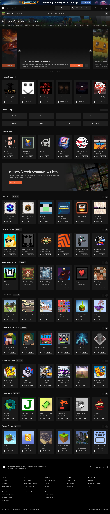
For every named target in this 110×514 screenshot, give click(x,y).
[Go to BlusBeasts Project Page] (46, 212)
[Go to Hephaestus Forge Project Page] (82, 212)
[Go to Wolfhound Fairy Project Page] (46, 277)
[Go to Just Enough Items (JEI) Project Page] (28, 409)
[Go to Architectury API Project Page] (64, 409)
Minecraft (4, 483)
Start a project (27, 480)
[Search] (106, 13)
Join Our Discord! (50, 480)
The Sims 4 (5, 489)
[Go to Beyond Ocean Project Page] (100, 147)
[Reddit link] (107, 467)
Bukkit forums (49, 494)
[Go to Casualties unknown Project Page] (64, 277)
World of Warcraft (7, 486)
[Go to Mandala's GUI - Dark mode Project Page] (64, 343)
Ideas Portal (48, 483)
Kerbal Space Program (8, 494)
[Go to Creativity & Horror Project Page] (28, 245)
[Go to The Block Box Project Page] (28, 147)
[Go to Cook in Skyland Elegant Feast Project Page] (82, 245)
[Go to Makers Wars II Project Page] (46, 310)
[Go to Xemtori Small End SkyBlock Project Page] (100, 310)
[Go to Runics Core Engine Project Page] (10, 212)
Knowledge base (71, 480)
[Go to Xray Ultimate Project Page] (82, 343)
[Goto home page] (7, 8)
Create (27, 8)
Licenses (25, 509)
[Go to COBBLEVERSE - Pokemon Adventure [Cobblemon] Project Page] (28, 376)
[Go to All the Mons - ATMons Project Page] (100, 376)
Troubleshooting (71, 483)
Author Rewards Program (30, 486)
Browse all (104, 110)
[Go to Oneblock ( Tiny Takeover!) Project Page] (10, 441)
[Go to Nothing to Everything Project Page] (82, 310)
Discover (10, 13)
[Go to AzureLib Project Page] (64, 212)
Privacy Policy (16, 509)
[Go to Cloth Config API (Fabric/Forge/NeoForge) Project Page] (46, 409)
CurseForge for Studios (94, 483)
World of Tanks (6, 500)
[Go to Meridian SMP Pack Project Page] (46, 245)
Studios (36, 8)
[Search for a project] (75, 14)
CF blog (47, 486)
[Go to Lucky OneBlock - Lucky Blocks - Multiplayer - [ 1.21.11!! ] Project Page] (28, 441)
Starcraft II (5, 492)
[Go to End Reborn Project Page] (100, 212)
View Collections (15, 183)
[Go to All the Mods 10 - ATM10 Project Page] (10, 376)
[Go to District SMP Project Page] (64, 245)
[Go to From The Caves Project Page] (64, 92)
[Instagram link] (90, 467)
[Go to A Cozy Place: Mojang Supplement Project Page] (28, 277)
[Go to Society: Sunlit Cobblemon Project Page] (82, 147)
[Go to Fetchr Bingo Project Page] (64, 310)
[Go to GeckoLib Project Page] (10, 409)
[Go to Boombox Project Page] (46, 147)
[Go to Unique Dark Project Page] (82, 277)
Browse (19, 8)
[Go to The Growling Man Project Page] (10, 92)
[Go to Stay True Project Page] (46, 343)
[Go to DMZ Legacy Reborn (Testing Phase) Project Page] (100, 245)
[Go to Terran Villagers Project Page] (100, 277)
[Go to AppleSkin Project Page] (100, 409)
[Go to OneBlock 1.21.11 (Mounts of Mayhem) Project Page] (64, 441)
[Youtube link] (97, 467)
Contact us (70, 486)
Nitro (89, 489)
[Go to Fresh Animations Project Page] (10, 343)
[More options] (106, 8)
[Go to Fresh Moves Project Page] (28, 343)
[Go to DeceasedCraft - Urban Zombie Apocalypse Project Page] (46, 376)
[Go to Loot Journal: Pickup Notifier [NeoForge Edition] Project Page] (64, 147)
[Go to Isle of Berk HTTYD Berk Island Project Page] (46, 441)
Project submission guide (30, 483)
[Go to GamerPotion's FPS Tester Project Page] (100, 441)
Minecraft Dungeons (7, 497)
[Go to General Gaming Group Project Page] (10, 245)
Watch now (77, 65)
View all (15, 196)
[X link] (104, 467)
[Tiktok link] (94, 467)
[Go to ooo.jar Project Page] (28, 92)
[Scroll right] (106, 197)
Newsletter (48, 489)
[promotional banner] (55, 2)
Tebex (89, 486)
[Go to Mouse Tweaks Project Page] (82, 409)
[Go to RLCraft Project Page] (82, 376)
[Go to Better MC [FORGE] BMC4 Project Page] (64, 376)
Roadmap (47, 492)
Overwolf (90, 480)
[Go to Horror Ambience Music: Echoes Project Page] (82, 92)
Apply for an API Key (29, 489)
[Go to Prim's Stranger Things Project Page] (46, 92)
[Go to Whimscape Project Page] (10, 277)
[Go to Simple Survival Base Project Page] (10, 310)
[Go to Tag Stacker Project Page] (10, 147)
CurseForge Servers (50, 497)
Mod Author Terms (34, 509)
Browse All (18, 13)
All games (4, 480)
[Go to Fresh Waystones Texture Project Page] (100, 343)
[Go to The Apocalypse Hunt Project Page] (28, 310)
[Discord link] (100, 467)
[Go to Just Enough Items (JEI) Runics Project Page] (28, 212)
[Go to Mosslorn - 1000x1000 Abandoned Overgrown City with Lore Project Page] (82, 441)
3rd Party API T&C (28, 492)
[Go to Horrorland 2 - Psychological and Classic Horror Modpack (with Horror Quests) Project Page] (100, 92)
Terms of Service (6, 509)
